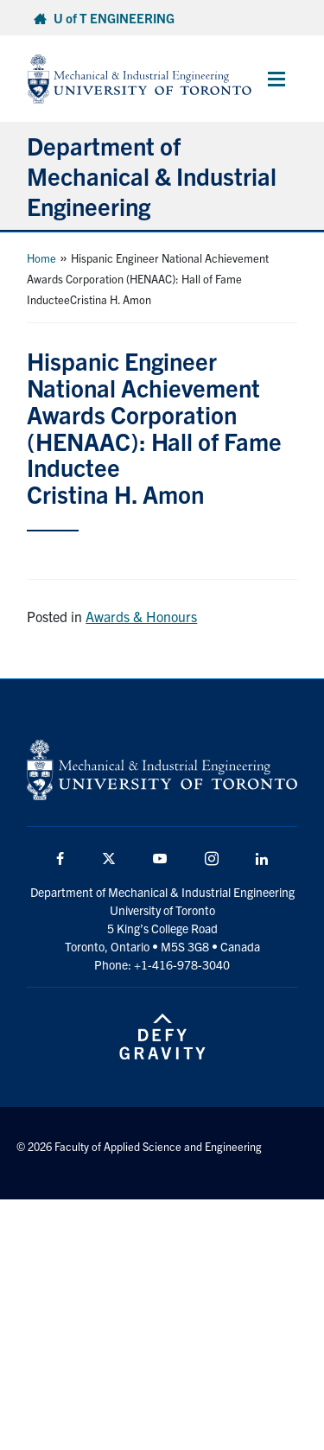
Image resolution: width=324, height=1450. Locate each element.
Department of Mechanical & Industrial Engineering (151, 175)
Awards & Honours (141, 616)
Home (41, 258)
